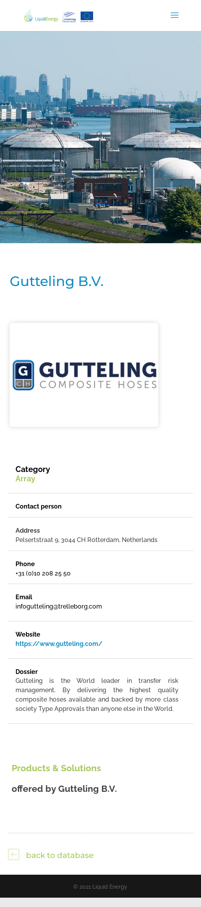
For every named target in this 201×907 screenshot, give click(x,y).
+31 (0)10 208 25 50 (43, 573)
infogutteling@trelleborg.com (59, 606)
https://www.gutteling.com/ (59, 643)
